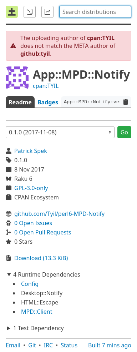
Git (32, 345)
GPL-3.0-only (31, 188)
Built (109, 345)
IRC (48, 345)
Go (124, 132)
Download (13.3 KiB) (41, 258)
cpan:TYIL (46, 86)
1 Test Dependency (38, 328)
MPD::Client (36, 312)
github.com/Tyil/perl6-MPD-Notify (59, 214)
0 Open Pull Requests (42, 232)
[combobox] (95, 12)
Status (69, 345)
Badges (47, 102)
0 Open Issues (33, 223)
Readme (20, 102)
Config (30, 284)
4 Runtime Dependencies (46, 274)
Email (13, 345)
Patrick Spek (30, 151)
